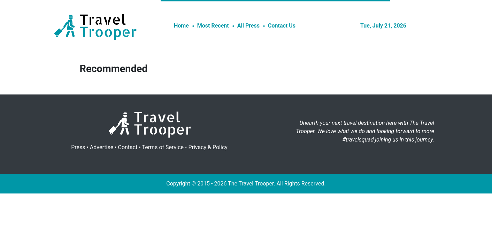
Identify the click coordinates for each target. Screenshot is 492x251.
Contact (127, 147)
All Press (248, 25)
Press (78, 147)
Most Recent (213, 25)
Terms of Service (163, 147)
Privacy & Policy (207, 147)
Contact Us (281, 25)
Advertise (101, 147)
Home (181, 25)
